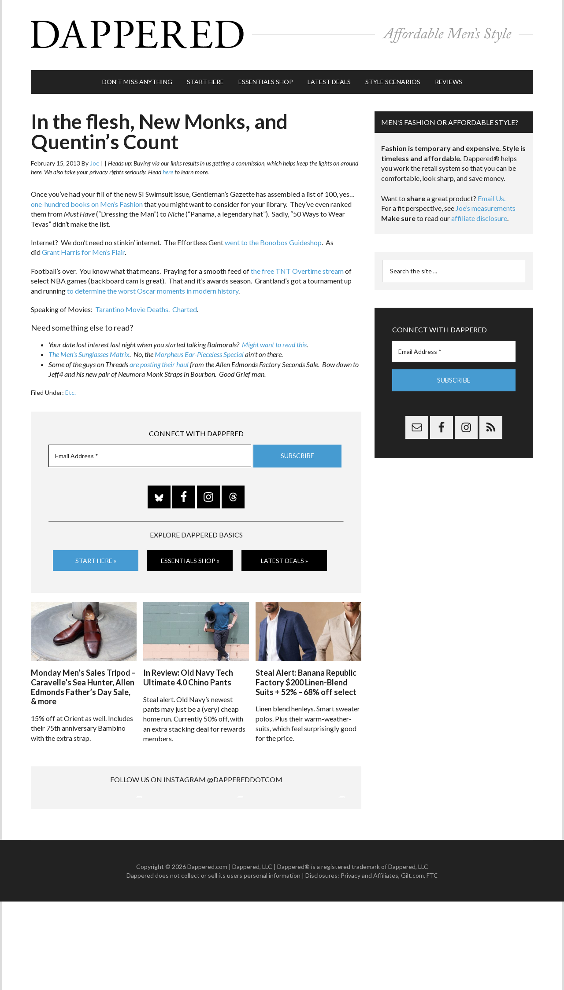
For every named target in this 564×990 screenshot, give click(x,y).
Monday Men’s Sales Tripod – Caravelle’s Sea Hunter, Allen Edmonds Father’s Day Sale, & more (83, 682)
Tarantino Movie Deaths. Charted (146, 305)
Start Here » (95, 556)
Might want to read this (274, 340)
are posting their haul (159, 360)
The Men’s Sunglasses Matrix (89, 350)
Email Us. (491, 194)
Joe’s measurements (486, 204)
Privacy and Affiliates (369, 964)
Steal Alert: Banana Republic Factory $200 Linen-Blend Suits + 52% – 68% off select (306, 677)
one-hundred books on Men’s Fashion (87, 200)
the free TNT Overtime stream (297, 267)
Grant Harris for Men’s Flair (83, 248)
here (168, 168)
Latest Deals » (284, 556)
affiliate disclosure (479, 214)
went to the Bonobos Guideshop (273, 238)
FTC (432, 964)
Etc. (70, 388)
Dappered (282, 33)
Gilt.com (412, 964)
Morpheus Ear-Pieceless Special (199, 350)
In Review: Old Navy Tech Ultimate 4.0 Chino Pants (188, 672)
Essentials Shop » (190, 556)
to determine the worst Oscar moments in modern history (152, 286)
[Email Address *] (149, 452)
